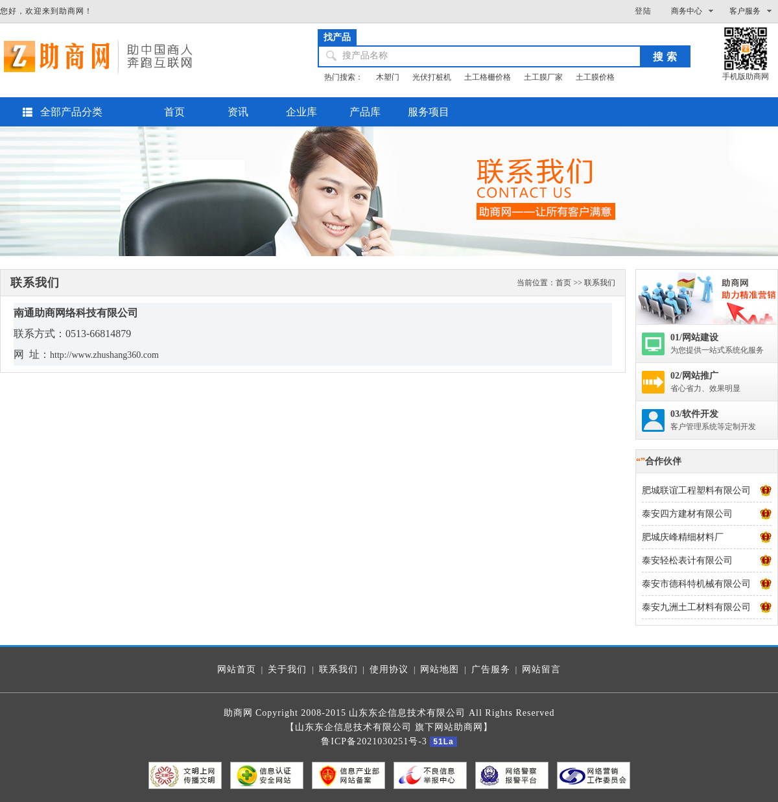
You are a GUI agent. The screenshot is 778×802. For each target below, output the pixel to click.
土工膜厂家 (543, 77)
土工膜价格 (595, 77)
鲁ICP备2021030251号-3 (374, 741)
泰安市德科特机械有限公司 (696, 584)
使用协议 (389, 669)
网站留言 (541, 669)
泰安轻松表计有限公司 (687, 560)
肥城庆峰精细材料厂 (683, 537)
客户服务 (744, 11)
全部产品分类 (71, 111)
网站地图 (439, 669)
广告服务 (490, 669)
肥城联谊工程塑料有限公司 (696, 490)
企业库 (301, 111)
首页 (174, 111)
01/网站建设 (694, 337)
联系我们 (338, 669)
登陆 (643, 11)
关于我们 (287, 669)
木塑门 (387, 77)
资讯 (238, 111)
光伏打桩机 (431, 77)
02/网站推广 (694, 376)
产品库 (365, 111)
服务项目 (428, 111)
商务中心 (686, 11)
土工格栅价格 (487, 77)
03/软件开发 (694, 414)
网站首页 (236, 669)
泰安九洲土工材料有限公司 (696, 607)
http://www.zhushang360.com (104, 355)
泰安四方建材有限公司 (687, 514)
